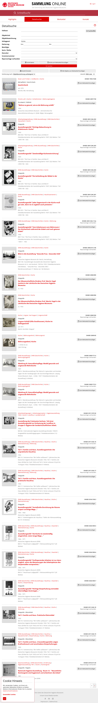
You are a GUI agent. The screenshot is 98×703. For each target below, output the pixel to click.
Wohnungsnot (40, 335)
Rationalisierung (23, 443)
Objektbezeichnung (9, 38)
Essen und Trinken (24, 79)
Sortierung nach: (19, 74)
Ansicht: (87, 74)
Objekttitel (6, 35)
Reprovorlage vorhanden (11, 59)
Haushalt (55, 526)
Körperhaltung (28, 583)
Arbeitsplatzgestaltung (25, 119)
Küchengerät (45, 664)
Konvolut (5, 53)
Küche (42, 79)
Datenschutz (53, 701)
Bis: (50, 44)
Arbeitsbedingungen (24, 413)
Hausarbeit (21, 121)
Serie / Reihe (6, 50)
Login (93, 3)
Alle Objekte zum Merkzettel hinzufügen (72, 71)
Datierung (5, 44)
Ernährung (47, 663)
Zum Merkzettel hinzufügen (86, 83)
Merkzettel (61, 19)
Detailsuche (37, 19)
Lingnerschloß (42, 315)
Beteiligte (5, 47)
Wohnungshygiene (49, 99)
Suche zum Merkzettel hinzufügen (57, 62)
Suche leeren (29, 62)
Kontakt (86, 19)
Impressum (44, 701)
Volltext (5, 30)
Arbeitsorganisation (39, 413)
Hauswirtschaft (23, 636)
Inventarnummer (8, 56)
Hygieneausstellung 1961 (26, 664)
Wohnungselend (29, 335)
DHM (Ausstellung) (40, 119)
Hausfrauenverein (50, 194)
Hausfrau (47, 442)
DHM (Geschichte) (53, 119)
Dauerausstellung (23, 663)
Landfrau (31, 415)
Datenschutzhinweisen (10, 691)
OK (5, 699)
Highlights (12, 19)
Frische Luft (21, 99)
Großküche (34, 79)
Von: (22, 44)
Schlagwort (6, 41)
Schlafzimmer (37, 99)
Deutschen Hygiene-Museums (53, 693)
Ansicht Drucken (25, 71)
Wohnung (53, 221)
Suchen (49, 66)
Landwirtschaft (40, 415)
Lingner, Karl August (30, 315)
